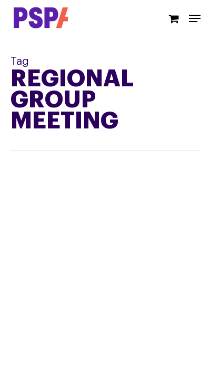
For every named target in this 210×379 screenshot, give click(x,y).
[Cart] (173, 18)
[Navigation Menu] (195, 18)
